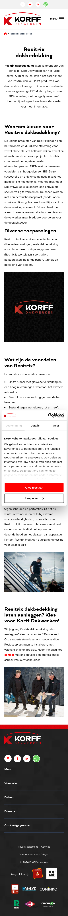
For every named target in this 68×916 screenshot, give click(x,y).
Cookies (45, 847)
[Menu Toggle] (57, 18)
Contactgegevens (17, 825)
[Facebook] (17, 758)
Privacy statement (28, 847)
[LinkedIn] (38, 4)
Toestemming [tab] (13, 425)
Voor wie (10, 783)
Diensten (10, 811)
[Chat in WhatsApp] (45, 4)
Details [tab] (35, 425)
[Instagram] (8, 758)
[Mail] (30, 4)
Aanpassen (34, 498)
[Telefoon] (22, 4)
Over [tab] (56, 425)
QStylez (45, 855)
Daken (8, 797)
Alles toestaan (34, 487)
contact (9, 655)
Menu (8, 769)
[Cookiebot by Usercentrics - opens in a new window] (48, 415)
